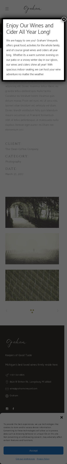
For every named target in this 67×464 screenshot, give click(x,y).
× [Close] (64, 19)
